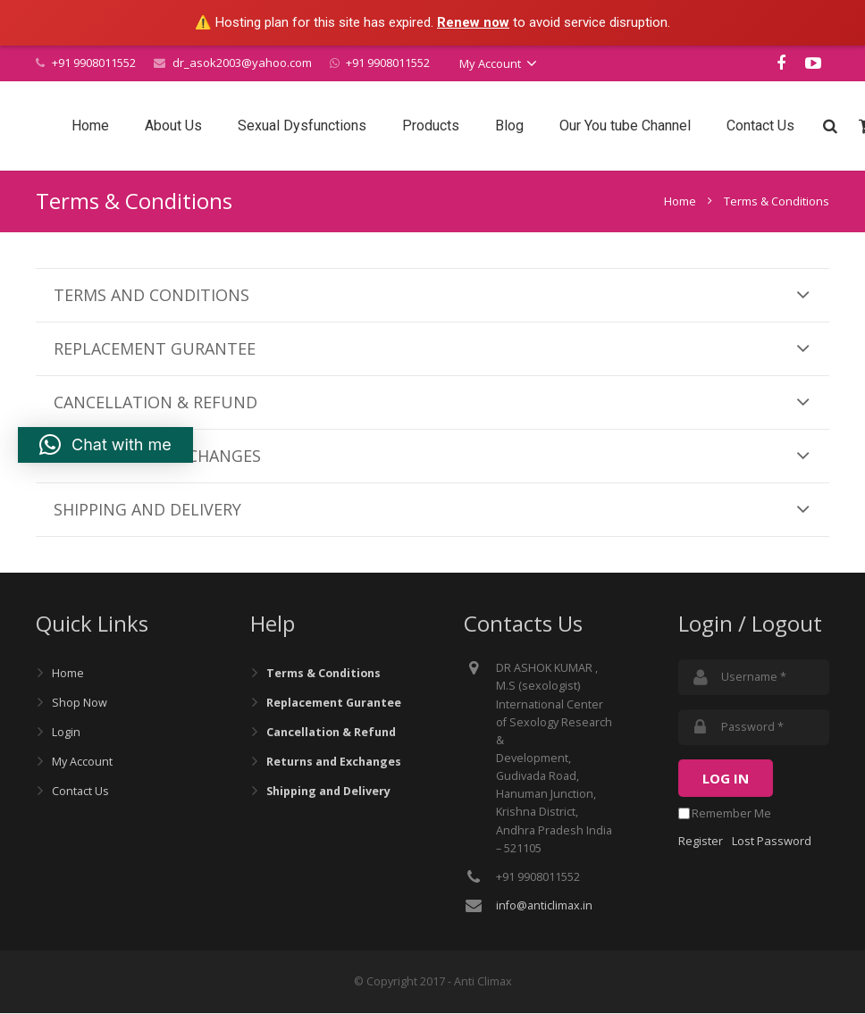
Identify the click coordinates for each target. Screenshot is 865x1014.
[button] (105, 445)
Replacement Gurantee (333, 703)
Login (66, 733)
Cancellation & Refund (331, 733)
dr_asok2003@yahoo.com (242, 62)
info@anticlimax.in (544, 906)
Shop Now (79, 703)
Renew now (473, 22)
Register (700, 842)
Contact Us (80, 792)
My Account (82, 762)
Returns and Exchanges (333, 762)
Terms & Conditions (323, 674)
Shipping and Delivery (328, 792)
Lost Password (771, 842)
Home (680, 202)
